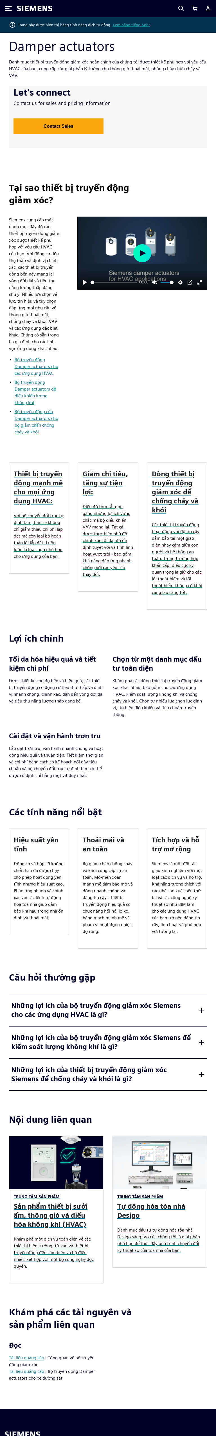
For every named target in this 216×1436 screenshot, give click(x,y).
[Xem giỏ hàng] (194, 8)
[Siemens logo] (34, 8)
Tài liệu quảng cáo (26, 1357)
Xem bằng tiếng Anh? (131, 25)
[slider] (114, 282)
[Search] (181, 8)
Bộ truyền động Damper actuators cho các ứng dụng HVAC (36, 366)
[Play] (84, 282)
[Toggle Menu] (8, 8)
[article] (39, 882)
